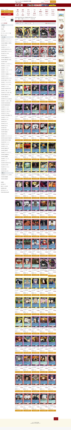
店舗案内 (2, 182)
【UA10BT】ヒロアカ (4, 146)
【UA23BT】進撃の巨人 (4, 96)
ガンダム (28, 13)
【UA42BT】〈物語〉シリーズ (6, 90)
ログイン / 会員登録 (7, 14)
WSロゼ (46, 9)
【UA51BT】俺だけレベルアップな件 (7, 51)
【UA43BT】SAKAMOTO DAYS (6, 88)
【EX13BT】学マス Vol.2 (5, 53)
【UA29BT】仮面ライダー (5, 129)
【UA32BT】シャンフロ (4, 117)
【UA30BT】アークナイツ (5, 86)
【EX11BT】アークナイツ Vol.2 (6, 84)
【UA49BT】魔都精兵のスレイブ (6, 57)
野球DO (40, 11)
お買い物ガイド (3, 184)
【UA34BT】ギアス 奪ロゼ (5, 109)
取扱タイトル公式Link (18, 2)
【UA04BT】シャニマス (4, 67)
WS (40, 9)
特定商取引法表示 (4, 188)
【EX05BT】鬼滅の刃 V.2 (5, 148)
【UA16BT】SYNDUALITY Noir (6, 162)
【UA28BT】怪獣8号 (4, 131)
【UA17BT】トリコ (4, 160)
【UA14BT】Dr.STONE (4, 164)
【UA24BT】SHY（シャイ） (5, 142)
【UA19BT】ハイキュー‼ (5, 158)
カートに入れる (19, 63)
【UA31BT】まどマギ (4, 123)
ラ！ (23, 13)
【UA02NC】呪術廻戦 (4, 176)
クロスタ (53, 13)
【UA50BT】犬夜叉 (4, 45)
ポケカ (17, 11)
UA (34, 11)
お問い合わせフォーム (4, 190)
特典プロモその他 (4, 35)
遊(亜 (23, 9)
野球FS (46, 11)
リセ (34, 9)
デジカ (23, 11)
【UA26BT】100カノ (4, 133)
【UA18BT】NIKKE (4, 61)
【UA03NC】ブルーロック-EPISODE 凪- (7, 174)
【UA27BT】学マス (4, 55)
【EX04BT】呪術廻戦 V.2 (5, 154)
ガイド (42, 2)
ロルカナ (46, 13)
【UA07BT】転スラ (4, 121)
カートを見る (7, 11)
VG (17, 13)
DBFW (34, 13)
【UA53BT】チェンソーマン (5, 47)
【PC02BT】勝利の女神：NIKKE (6, 59)
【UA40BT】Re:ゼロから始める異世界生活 (7, 98)
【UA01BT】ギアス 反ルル (5, 113)
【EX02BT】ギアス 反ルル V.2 (5, 111)
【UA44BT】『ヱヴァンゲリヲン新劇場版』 (7, 82)
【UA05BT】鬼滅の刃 (4, 150)
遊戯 (18, 9)
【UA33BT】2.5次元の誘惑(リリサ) (6, 115)
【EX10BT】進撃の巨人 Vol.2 (5, 94)
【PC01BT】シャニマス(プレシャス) (6, 63)
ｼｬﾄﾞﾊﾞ (40, 13)
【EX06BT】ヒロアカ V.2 (5, 144)
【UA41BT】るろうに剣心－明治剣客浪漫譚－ (7, 92)
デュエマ (53, 9)
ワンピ (28, 11)
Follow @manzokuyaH (5, 192)
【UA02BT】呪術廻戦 (4, 156)
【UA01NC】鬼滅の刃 (4, 178)
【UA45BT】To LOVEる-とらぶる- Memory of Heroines (7, 78)
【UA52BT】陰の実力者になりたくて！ (7, 49)
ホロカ (53, 11)
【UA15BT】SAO (3, 127)
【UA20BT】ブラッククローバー (6, 152)
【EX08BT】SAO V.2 (4, 125)
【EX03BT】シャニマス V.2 (5, 65)
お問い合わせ (53, 1)
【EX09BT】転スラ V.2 (4, 119)
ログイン (47, 1)
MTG (28, 9)
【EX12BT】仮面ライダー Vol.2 (6, 80)
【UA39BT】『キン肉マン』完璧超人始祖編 (7, 100)
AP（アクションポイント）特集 (6, 33)
